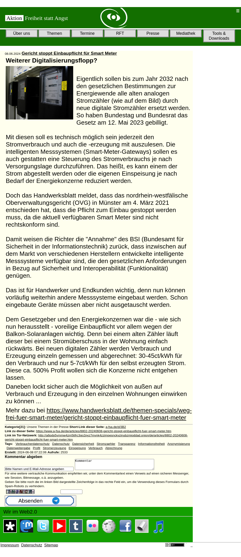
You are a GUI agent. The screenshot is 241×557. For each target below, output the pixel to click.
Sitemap (51, 547)
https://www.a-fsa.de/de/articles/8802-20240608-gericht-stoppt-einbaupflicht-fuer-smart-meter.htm (103, 431)
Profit (36, 448)
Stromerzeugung (54, 448)
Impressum (9, 547)
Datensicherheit (83, 444)
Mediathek (185, 33)
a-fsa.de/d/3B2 (115, 427)
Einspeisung (77, 448)
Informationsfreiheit (151, 444)
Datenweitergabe (18, 448)
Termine (87, 33)
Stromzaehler (106, 444)
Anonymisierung (178, 444)
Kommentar (119, 465)
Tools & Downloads (219, 36)
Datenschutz (61, 444)
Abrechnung (113, 448)
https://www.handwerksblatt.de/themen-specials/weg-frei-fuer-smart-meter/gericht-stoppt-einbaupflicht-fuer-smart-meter (99, 414)
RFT (120, 33)
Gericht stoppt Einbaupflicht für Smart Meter (69, 53)
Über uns (21, 33)
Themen (54, 33)
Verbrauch (95, 448)
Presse (152, 33)
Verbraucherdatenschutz (32, 444)
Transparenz (126, 444)
